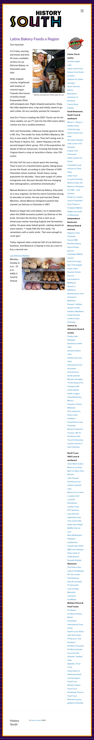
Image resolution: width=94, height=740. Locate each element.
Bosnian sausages (75, 379)
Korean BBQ (72, 240)
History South (36, 720)
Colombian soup (74, 165)
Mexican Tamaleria (75, 186)
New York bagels (74, 265)
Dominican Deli (73, 436)
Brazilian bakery (74, 243)
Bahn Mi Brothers (74, 535)
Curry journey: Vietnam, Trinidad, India (75, 656)
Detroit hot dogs (74, 261)
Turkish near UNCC (75, 546)
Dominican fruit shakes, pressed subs (74, 485)
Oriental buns (73, 372)
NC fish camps (73, 574)
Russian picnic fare (75, 293)
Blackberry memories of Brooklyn (72, 97)
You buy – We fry (74, 433)
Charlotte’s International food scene (75, 624)
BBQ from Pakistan (75, 549)
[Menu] (82, 11)
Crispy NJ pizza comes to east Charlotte (73, 318)
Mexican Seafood (75, 429)
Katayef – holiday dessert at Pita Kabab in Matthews (75, 308)
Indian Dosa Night (75, 524)
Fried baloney (73, 578)
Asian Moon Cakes (75, 464)
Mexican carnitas (74, 467)
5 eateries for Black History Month (74, 613)
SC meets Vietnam (75, 140)
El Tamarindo (73, 585)
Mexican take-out (75, 183)
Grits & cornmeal (74, 582)
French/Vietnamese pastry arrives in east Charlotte (75, 443)
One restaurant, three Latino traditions (74, 415)
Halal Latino (72, 268)
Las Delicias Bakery (20, 255)
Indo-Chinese (73, 478)
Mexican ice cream (75, 492)
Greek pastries (73, 376)
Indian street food (75, 69)
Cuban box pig (73, 129)
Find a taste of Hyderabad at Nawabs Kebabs (74, 556)
